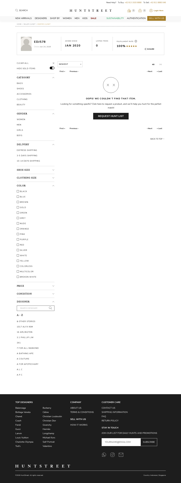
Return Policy (110, 420)
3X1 (19, 343)
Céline (46, 412)
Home (19, 24)
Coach (18, 420)
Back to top (156, 139)
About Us (75, 407)
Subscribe (149, 442)
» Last (159, 71)
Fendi (18, 424)
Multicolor (25, 271)
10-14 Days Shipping (28, 161)
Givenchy (47, 424)
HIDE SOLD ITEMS (26, 68)
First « (62, 71)
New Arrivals (23, 18)
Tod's (18, 446)
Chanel (18, 416)
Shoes (20, 88)
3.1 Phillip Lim (25, 337)
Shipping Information (115, 412)
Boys (19, 135)
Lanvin (18, 433)
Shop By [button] (55, 18)
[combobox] (70, 64)
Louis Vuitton (22, 437)
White (22, 255)
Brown (22, 202)
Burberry (47, 407)
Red (20, 245)
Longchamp (48, 433)
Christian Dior (49, 420)
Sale (93, 18)
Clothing (22, 99)
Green (22, 213)
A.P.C (19, 375)
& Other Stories (26, 321)
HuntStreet (90, 10)
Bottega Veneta (22, 412)
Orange (23, 229)
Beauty (21, 104)
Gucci (18, 429)
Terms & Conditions (82, 412)
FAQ (104, 416)
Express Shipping (27, 150)
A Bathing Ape (25, 353)
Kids (85, 18)
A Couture (23, 359)
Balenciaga (20, 407)
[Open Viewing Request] (131, 10)
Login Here (158, 10)
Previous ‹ (74, 71)
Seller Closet (29, 24)
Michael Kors (49, 437)
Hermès (46, 429)
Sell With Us (156, 18)
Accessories (24, 94)
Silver (22, 250)
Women (67, 18)
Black (22, 191)
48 (153, 64)
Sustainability (115, 18)
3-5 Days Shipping (27, 155)
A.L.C (19, 369)
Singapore (162, 475)
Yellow (23, 261)
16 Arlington (24, 332)
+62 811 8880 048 (158, 2)
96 (160, 64)
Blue (21, 197)
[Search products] (33, 10)
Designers (41, 18)
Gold (21, 207)
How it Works (79, 424)
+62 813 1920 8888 (133, 2)
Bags (20, 83)
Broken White (26, 277)
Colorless (24, 266)
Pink (21, 234)
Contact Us (108, 407)
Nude (21, 223)
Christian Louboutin (52, 416)
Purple (22, 239)
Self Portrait (49, 441)
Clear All (23, 63)
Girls (20, 130)
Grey (21, 218)
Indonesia (153, 475)
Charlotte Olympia (24, 441)
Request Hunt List (111, 116)
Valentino (47, 446)
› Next (149, 71)
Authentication (136, 18)
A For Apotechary (27, 364)
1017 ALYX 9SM (25, 327)
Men (77, 18)
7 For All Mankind (28, 348)
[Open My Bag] (142, 10)
